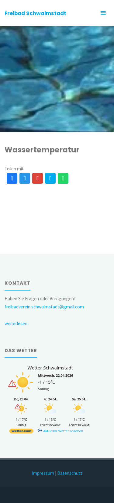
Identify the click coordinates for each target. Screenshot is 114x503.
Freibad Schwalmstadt (35, 13)
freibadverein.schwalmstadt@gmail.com (44, 307)
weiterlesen (16, 323)
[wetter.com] (21, 432)
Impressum (43, 473)
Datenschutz (69, 473)
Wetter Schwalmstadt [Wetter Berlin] (50, 368)
